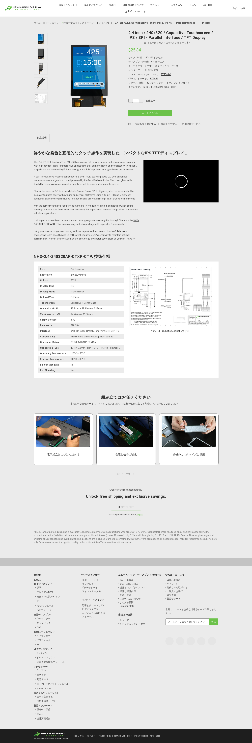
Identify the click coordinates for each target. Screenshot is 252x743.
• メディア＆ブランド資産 (131, 623)
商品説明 (42, 137)
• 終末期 (39, 714)
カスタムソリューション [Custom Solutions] (183, 5)
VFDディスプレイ (43, 649)
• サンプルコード (89, 584)
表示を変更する (169, 124)
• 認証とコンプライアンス (131, 587)
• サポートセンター (91, 580)
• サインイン (171, 584)
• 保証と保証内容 (127, 591)
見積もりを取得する (145, 124)
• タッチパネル (43, 688)
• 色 (37, 644)
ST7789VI (166, 74)
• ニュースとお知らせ (129, 598)
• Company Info (126, 606)
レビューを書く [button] (183, 42)
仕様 (141, 82)
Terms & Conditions (123, 736)
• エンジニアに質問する (93, 612)
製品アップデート (43, 705)
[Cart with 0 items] (234, 8)
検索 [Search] (243, 8)
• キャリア (123, 620)
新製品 (37, 580)
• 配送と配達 (124, 595)
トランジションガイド (178, 82)
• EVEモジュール (43, 610)
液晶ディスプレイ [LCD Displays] (93, 5)
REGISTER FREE (126, 507)
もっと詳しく (128, 474)
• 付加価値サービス (45, 701)
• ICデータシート (89, 587)
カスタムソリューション (46, 693)
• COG (38, 627)
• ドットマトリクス (45, 657)
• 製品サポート (173, 598)
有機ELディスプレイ (44, 632)
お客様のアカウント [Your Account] (135, 11)
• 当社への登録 (173, 580)
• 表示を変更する (44, 696)
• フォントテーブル (91, 591)
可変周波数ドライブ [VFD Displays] (133, 5)
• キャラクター (43, 618)
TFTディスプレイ (43, 584)
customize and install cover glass (96, 238)
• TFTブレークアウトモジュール (52, 683)
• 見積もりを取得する (176, 587)
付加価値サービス (191, 124)
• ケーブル (40, 670)
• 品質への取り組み (128, 584)
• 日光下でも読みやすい (47, 596)
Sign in (139, 514)
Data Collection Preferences (147, 736)
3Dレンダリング (155, 82)
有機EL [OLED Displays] (112, 5)
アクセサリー (41, 666)
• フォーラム (87, 616)
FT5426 (154, 78)
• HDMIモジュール (44, 605)
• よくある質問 (126, 602)
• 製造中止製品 (43, 709)
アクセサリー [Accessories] (157, 5)
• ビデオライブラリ (91, 609)
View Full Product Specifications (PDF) (171, 331)
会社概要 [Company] (207, 5)
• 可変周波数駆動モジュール (49, 662)
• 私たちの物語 (126, 580)
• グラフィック (43, 623)
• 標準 (38, 587)
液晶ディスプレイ (43, 614)
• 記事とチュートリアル (93, 605)
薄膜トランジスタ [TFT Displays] (68, 5)
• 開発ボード (41, 679)
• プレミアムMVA (44, 592)
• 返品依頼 (170, 595)
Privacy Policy (105, 736)
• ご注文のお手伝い (175, 591)
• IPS (37, 601)
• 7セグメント (42, 653)
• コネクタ (40, 675)
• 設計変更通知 (43, 718)
